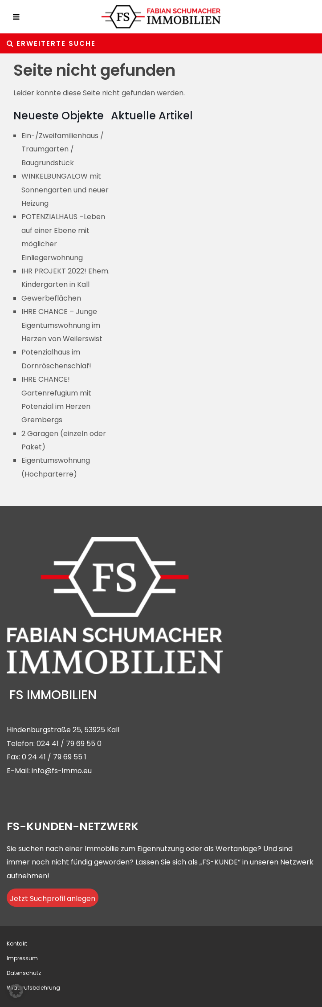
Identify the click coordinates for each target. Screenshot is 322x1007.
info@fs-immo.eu (62, 771)
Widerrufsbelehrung (33, 987)
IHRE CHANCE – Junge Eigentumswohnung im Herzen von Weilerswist (61, 325)
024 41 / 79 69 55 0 (69, 743)
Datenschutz (24, 973)
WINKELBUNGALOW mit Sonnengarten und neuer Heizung (65, 189)
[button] (16, 991)
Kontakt (17, 943)
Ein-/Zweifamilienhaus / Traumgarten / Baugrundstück (62, 149)
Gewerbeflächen (51, 298)
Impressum (22, 958)
